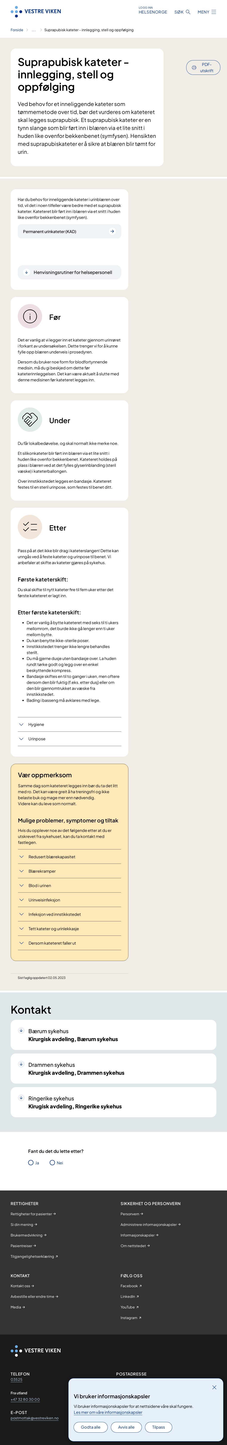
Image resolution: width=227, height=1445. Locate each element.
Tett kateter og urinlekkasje (54, 928)
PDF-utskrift (206, 55)
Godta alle (90, 1427)
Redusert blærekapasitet (52, 856)
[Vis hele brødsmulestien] (33, 30)
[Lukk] (214, 1387)
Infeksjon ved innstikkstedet (55, 914)
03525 (16, 1379)
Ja (37, 1162)
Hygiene (36, 724)
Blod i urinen (40, 885)
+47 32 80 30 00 (25, 1399)
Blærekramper (42, 871)
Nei (60, 1162)
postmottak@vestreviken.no (35, 1418)
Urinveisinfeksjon (44, 899)
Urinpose (36, 738)
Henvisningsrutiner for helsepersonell (73, 272)
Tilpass (158, 1427)
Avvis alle (126, 1427)
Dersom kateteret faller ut (52, 942)
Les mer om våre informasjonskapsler (108, 1412)
